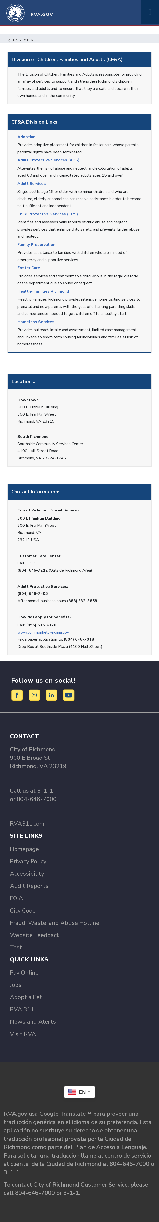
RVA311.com (27, 824)
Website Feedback (35, 935)
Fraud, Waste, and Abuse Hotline (54, 923)
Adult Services (31, 183)
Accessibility (27, 874)
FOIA (16, 898)
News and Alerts (33, 1022)
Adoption (26, 136)
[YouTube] (69, 695)
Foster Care (28, 268)
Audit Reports (29, 886)
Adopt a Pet (26, 997)
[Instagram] (35, 695)
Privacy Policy (28, 861)
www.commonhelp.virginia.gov (43, 632)
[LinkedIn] (52, 695)
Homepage (24, 849)
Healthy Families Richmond (43, 291)
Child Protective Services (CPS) (47, 214)
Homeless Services (35, 322)
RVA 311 (22, 1009)
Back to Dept (21, 40)
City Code (23, 910)
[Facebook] (18, 695)
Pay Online (24, 972)
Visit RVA (23, 1034)
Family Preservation (36, 244)
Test (16, 947)
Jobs (15, 985)
